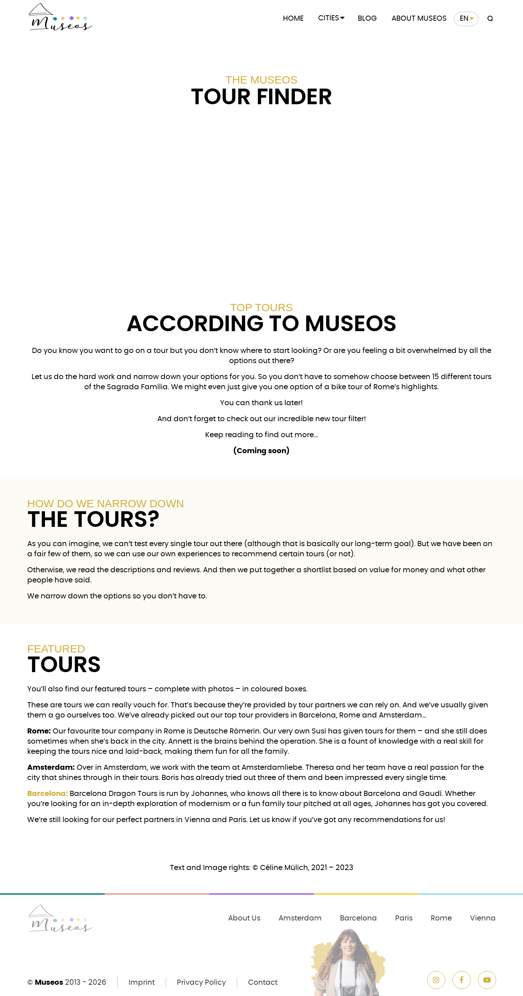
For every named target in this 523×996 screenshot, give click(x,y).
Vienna (483, 918)
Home (293, 18)
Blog (367, 18)
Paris (404, 918)
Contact (262, 982)
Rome (441, 918)
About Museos (419, 18)
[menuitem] (466, 18)
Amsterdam (300, 918)
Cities (328, 18)
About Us (244, 918)
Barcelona (358, 918)
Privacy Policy (201, 982)
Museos (49, 982)
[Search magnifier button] (489, 19)
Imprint (142, 982)
